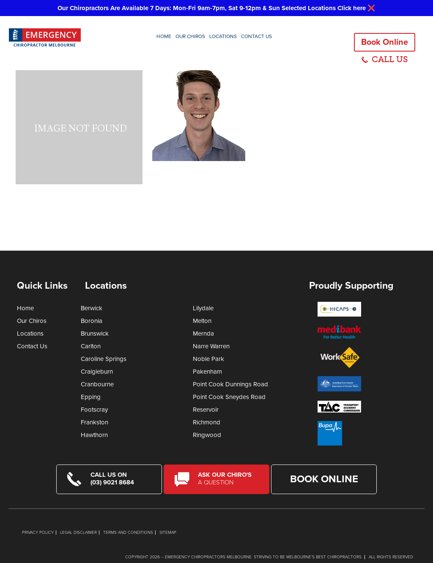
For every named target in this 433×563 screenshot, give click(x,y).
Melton (202, 321)
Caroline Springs (103, 359)
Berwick (91, 308)
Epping (91, 397)
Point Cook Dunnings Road (230, 384)
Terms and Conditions (128, 532)
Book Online (384, 42)
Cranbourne (97, 384)
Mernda (203, 333)
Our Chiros (190, 36)
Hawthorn (94, 435)
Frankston (94, 422)
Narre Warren (211, 346)
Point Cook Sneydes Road (229, 397)
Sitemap (167, 532)
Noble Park (208, 359)
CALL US (390, 59)
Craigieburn (97, 371)
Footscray (94, 409)
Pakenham (207, 371)
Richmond (206, 422)
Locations (223, 36)
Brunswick (95, 333)
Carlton (91, 346)
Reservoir (206, 409)
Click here (351, 8)
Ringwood (207, 435)
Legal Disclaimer (78, 532)
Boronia (91, 321)
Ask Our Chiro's (228, 478)
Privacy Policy (38, 532)
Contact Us (256, 36)
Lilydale (203, 308)
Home (163, 36)
